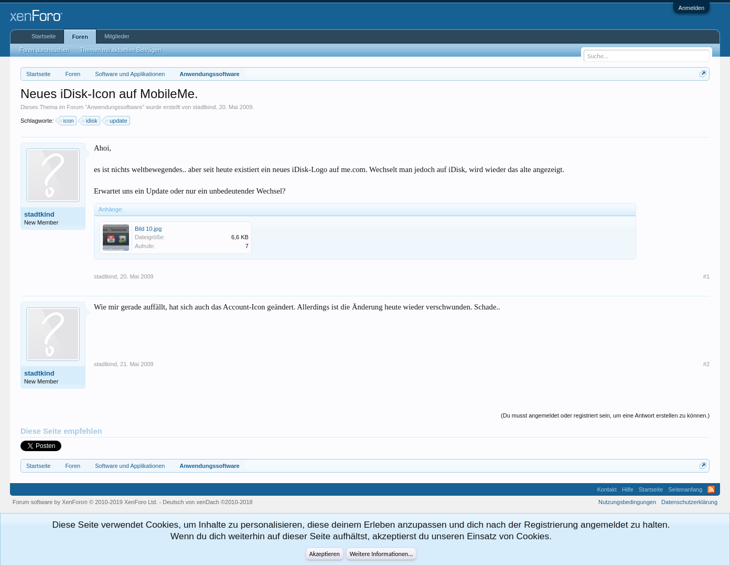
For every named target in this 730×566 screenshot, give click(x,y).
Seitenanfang (685, 489)
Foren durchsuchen (44, 50)
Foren (80, 37)
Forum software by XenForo (85, 502)
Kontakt (606, 489)
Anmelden (692, 8)
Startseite (43, 36)
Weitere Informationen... (381, 554)
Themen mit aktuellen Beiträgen (120, 50)
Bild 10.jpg (148, 229)
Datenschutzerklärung (689, 502)
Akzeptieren (324, 554)
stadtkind (204, 107)
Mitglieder (117, 36)
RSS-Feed (711, 489)
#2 (706, 364)
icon (67, 120)
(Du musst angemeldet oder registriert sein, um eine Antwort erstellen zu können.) (605, 415)
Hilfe (628, 489)
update (116, 120)
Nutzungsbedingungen (627, 502)
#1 (706, 276)
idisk (90, 120)
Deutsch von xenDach (207, 502)
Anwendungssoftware (114, 107)
